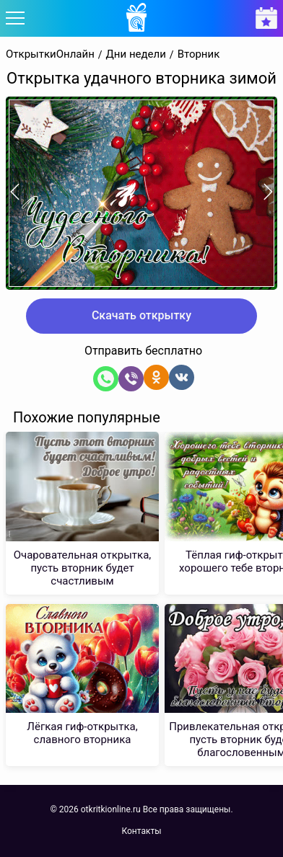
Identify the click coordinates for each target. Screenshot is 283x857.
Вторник (199, 54)
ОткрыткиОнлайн (50, 54)
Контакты (141, 831)
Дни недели (136, 54)
